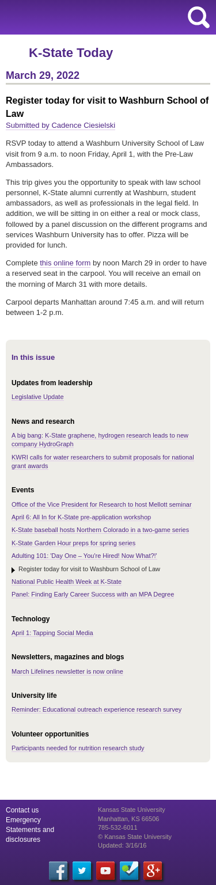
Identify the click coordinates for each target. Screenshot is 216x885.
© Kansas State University (135, 836)
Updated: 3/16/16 (122, 845)
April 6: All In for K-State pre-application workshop (81, 517)
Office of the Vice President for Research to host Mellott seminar (102, 504)
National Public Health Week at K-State (67, 581)
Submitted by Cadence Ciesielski (60, 125)
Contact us (22, 810)
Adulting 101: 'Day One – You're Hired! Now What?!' (84, 555)
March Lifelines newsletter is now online (67, 671)
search (198, 17)
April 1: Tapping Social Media (52, 632)
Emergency (23, 820)
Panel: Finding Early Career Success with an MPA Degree (93, 594)
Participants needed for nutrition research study (78, 748)
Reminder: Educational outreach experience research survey (96, 709)
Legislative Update (38, 396)
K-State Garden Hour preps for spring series (73, 543)
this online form (65, 263)
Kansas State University (105, 17)
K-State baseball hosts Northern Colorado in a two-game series (100, 529)
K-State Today (71, 52)
